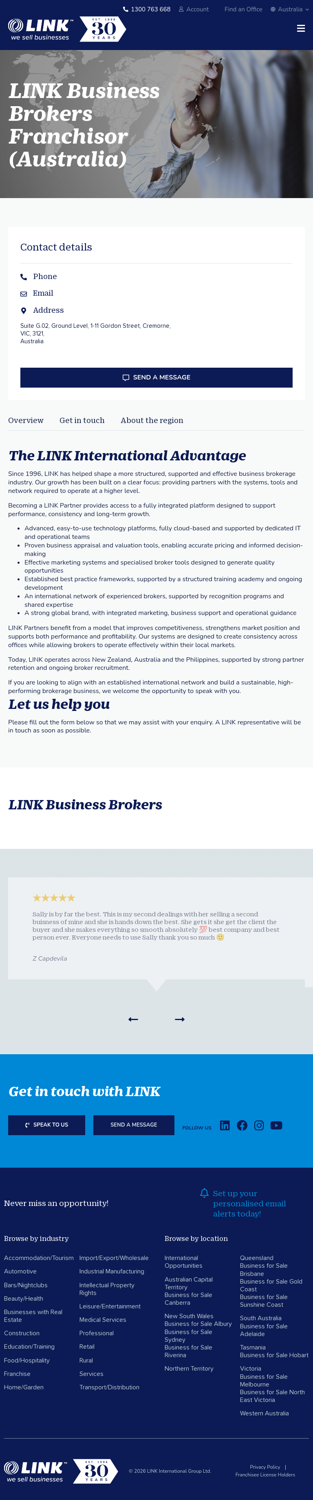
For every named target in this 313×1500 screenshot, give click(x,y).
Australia (290, 9)
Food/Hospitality (27, 1360)
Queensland (256, 1258)
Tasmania (253, 1347)
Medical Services (102, 1320)
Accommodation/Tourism (39, 1258)
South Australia (261, 1318)
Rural (86, 1360)
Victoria (250, 1368)
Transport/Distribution (109, 1387)
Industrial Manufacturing (111, 1271)
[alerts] (204, 1193)
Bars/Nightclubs (26, 1285)
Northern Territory (189, 1368)
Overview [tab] (26, 420)
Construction (22, 1333)
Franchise (17, 1374)
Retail (87, 1347)
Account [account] (197, 9)
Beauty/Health (23, 1298)
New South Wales (189, 1316)
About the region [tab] (152, 420)
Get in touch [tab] (82, 420)
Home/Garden (24, 1387)
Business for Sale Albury (198, 1324)
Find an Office (243, 9)
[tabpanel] (156, 571)
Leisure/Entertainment (110, 1306)
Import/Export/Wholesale (114, 1258)
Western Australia (264, 1413)
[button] (133, 1019)
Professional (96, 1333)
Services (91, 1374)
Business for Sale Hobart (274, 1355)
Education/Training (29, 1347)
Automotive (20, 1271)
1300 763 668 (151, 9)
